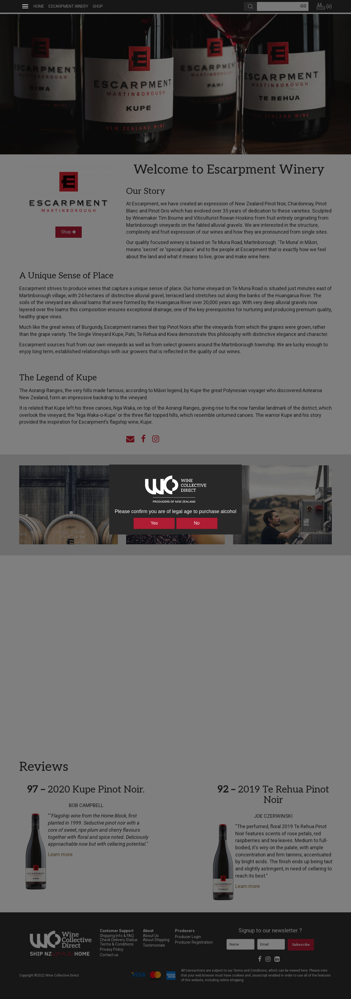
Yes (154, 523)
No (196, 523)
